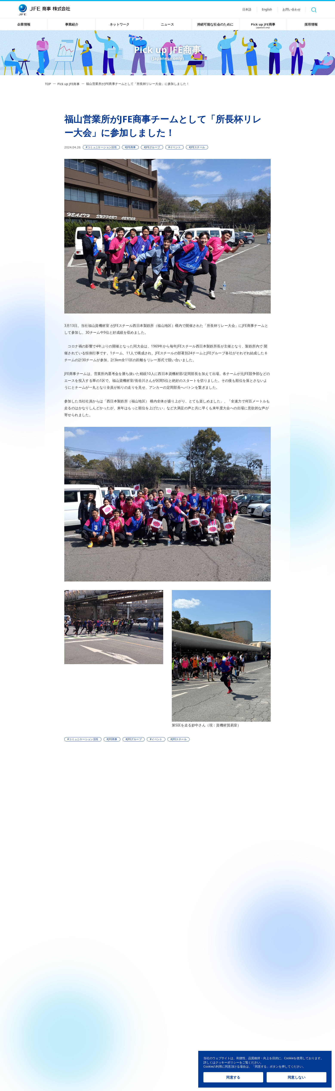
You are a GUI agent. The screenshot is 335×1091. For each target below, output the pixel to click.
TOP (48, 84)
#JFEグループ (152, 147)
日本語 (245, 10)
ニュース (167, 24)
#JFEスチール (197, 147)
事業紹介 (71, 24)
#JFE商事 (130, 147)
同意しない (296, 1077)
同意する (233, 1077)
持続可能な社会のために (215, 24)
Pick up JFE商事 (263, 25)
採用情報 (311, 24)
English (266, 10)
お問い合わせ (291, 10)
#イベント (174, 147)
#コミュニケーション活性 (101, 147)
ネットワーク (119, 24)
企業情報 (24, 24)
